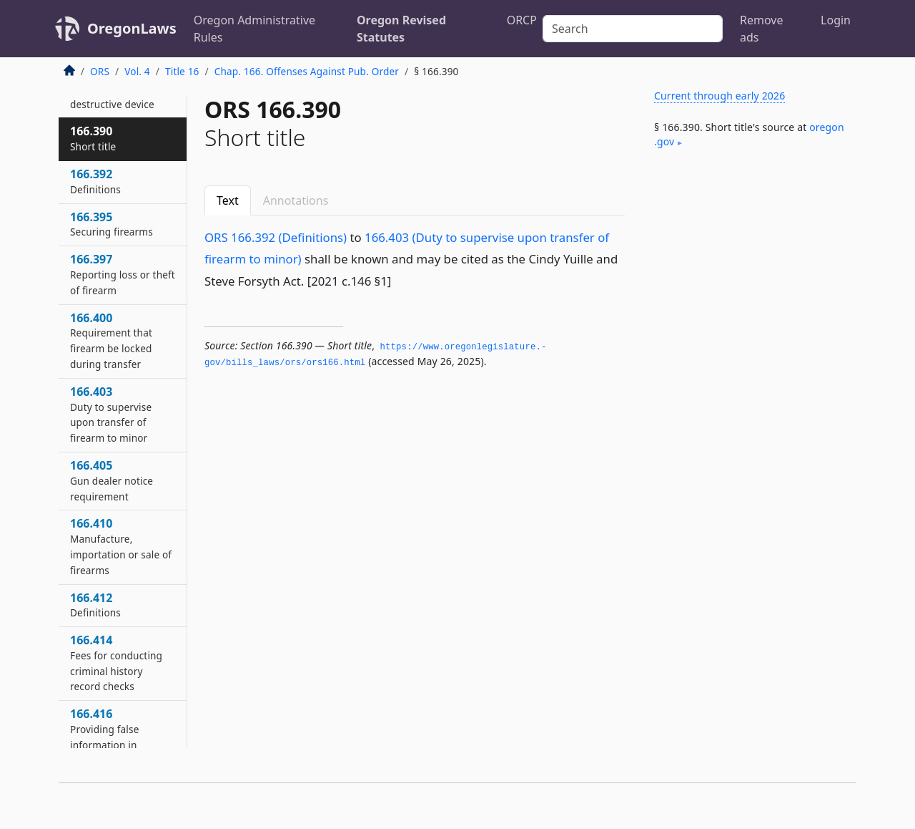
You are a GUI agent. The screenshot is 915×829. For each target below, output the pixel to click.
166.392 (95, 181)
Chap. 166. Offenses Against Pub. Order (306, 71)
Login (836, 20)
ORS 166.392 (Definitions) (275, 237)
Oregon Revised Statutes (401, 28)
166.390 (93, 138)
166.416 (117, 744)
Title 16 (182, 71)
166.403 (111, 414)
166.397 (122, 274)
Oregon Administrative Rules (254, 28)
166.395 (111, 224)
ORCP (522, 20)
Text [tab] (228, 200)
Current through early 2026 (719, 95)
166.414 (116, 662)
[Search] (633, 28)
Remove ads (761, 28)
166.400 (111, 340)
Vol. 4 (137, 71)
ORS (99, 71)
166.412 (95, 605)
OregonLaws (132, 28)
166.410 (121, 545)
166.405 (111, 480)
